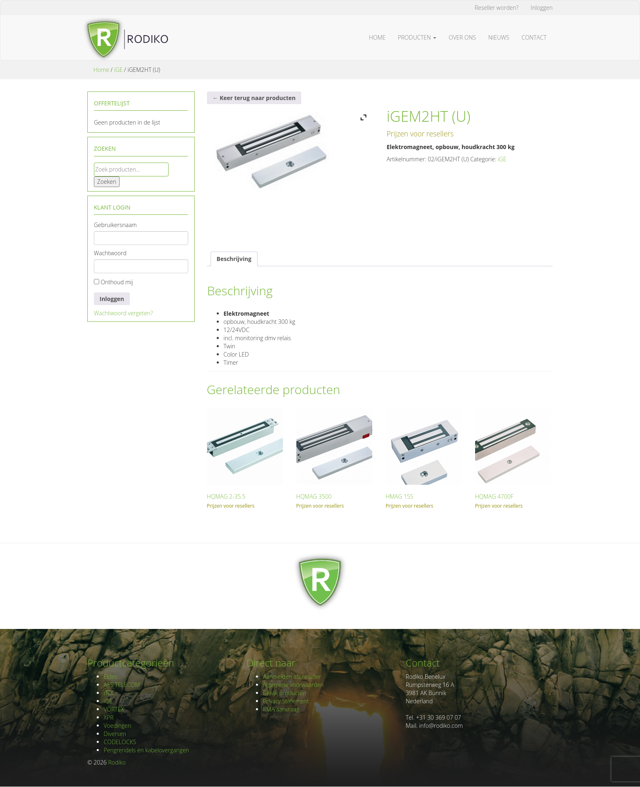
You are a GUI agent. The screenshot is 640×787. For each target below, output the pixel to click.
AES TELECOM (122, 685)
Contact (534, 37)
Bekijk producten (284, 693)
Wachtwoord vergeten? (123, 313)
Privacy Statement (286, 701)
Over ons (462, 37)
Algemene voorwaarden (293, 685)
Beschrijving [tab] (234, 259)
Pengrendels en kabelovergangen (146, 750)
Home (377, 37)
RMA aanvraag (281, 709)
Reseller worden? (496, 7)
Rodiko (117, 762)
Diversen (115, 734)
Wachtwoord (110, 253)
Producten (417, 37)
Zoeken (106, 181)
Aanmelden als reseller (292, 676)
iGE (118, 70)
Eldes (110, 676)
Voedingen (117, 725)
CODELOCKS (120, 742)
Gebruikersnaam (115, 225)
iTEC (109, 693)
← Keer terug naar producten (254, 98)
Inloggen (542, 7)
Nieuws (498, 37)
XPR (108, 717)
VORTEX (114, 709)
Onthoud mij (113, 282)
